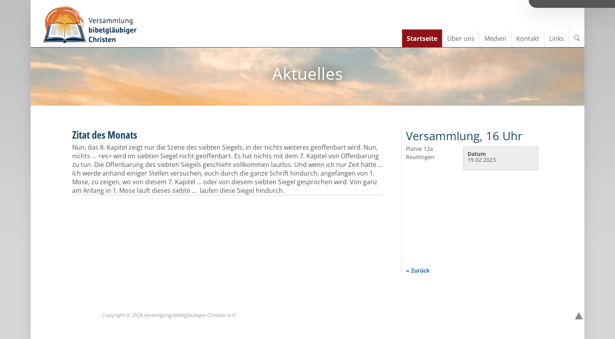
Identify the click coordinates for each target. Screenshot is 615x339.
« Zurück (418, 270)
